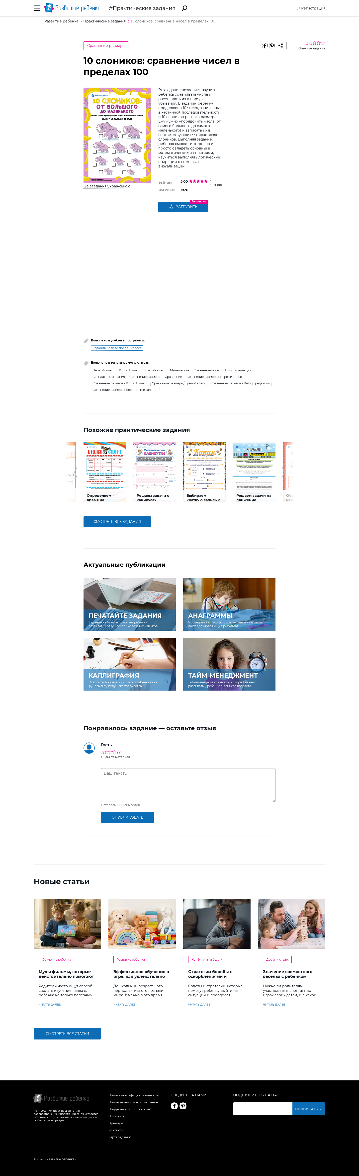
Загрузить (183, 207)
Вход (293, 8)
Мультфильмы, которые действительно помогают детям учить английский (66, 976)
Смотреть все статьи (67, 1033)
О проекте (116, 1116)
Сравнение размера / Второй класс (119, 383)
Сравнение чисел (207, 370)
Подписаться (313, 1108)
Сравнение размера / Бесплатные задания (125, 390)
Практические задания (144, 8)
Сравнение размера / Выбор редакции (240, 383)
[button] (75, 472)
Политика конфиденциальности (133, 1095)
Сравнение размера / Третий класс (179, 383)
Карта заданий (119, 1137)
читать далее (50, 1004)
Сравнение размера (106, 45)
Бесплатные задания (108, 377)
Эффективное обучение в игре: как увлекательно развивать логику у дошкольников (141, 978)
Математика (179, 370)
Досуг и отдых (277, 959)
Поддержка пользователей (129, 1109)
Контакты (115, 1130)
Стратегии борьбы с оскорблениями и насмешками (210, 976)
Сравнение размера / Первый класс (214, 377)
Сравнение (173, 377)
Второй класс (129, 370)
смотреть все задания (117, 521)
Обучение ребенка (56, 959)
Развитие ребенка (131, 959)
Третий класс (155, 370)
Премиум (115, 1123)
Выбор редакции (238, 370)
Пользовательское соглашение (133, 1102)
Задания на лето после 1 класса (117, 348)
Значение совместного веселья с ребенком (287, 974)
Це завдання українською (107, 186)
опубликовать (127, 817)
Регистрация (313, 8)
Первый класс (103, 370)
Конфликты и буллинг (208, 959)
